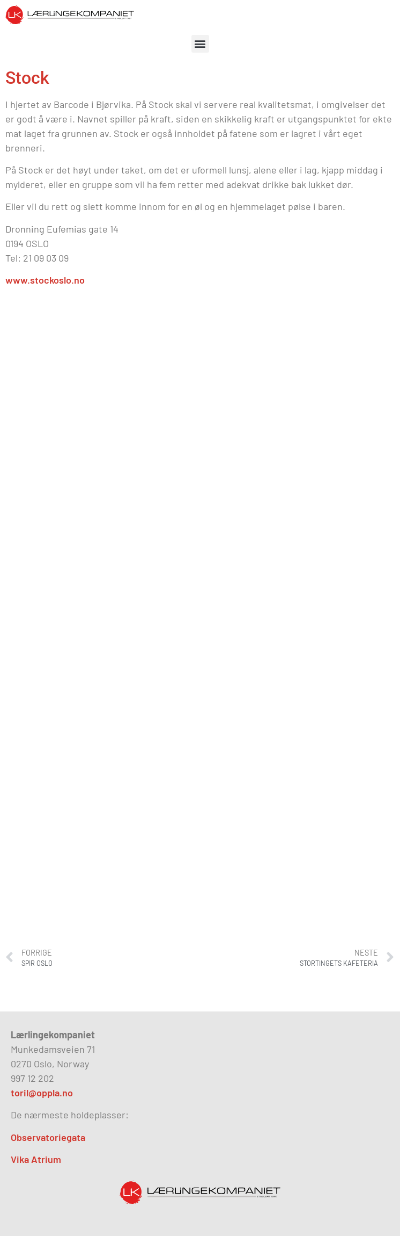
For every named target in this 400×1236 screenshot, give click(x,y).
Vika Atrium (36, 1159)
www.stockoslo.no (45, 280)
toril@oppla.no (42, 1092)
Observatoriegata (48, 1137)
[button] (200, 44)
